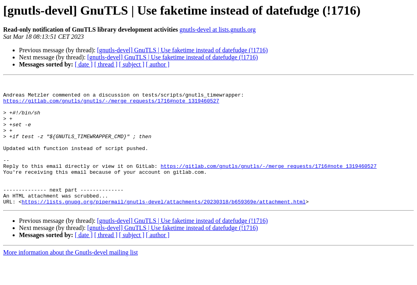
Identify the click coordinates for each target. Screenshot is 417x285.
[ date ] (84, 64)
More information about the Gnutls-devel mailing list (70, 277)
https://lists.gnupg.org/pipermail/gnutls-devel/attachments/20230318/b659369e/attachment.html (164, 226)
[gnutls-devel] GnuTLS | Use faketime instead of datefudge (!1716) (182, 50)
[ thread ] (106, 64)
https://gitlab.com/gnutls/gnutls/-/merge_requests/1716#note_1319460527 (111, 105)
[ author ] (158, 64)
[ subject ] (131, 64)
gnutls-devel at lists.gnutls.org (218, 29)
